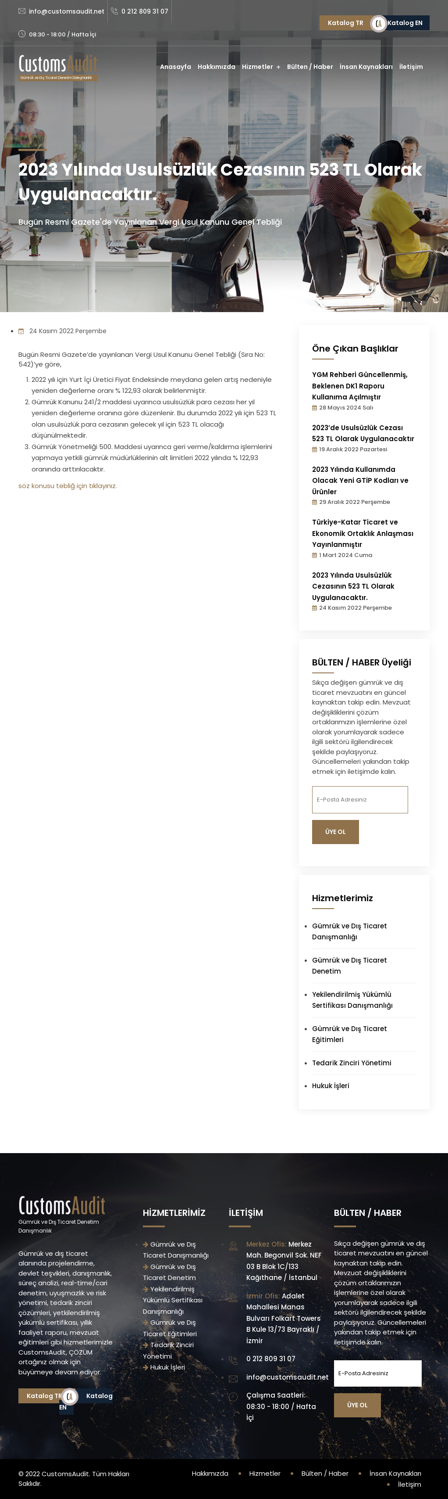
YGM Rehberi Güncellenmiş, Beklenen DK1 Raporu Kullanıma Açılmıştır (360, 386)
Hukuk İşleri (330, 1085)
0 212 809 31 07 (144, 11)
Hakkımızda (216, 66)
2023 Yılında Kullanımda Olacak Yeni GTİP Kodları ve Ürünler (360, 480)
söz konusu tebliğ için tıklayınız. (67, 485)
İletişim (411, 66)
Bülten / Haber (310, 66)
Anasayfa (175, 66)
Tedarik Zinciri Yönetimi (351, 1063)
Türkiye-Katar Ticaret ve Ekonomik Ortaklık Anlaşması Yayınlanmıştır (362, 533)
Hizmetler (257, 66)
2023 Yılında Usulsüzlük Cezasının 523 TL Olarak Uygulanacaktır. (353, 586)
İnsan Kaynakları (366, 66)
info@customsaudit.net (66, 11)
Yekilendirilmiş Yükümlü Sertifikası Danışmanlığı (173, 1300)
